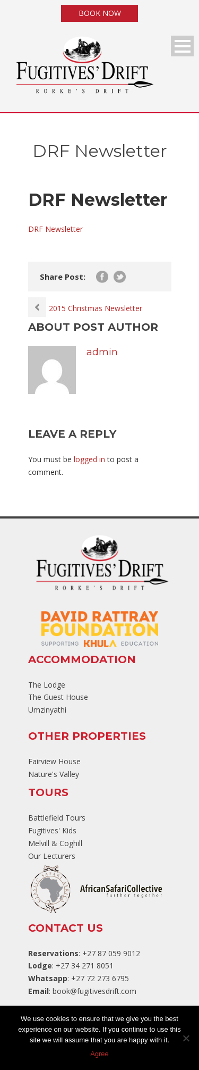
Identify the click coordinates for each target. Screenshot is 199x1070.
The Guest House (58, 697)
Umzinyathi (47, 710)
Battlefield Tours (56, 818)
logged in (89, 459)
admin (102, 352)
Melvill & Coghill (55, 843)
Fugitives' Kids (52, 830)
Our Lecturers (51, 856)
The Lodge (46, 685)
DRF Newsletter (55, 229)
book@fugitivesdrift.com (94, 991)
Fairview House (54, 761)
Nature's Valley (53, 774)
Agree (99, 1054)
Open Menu (182, 46)
